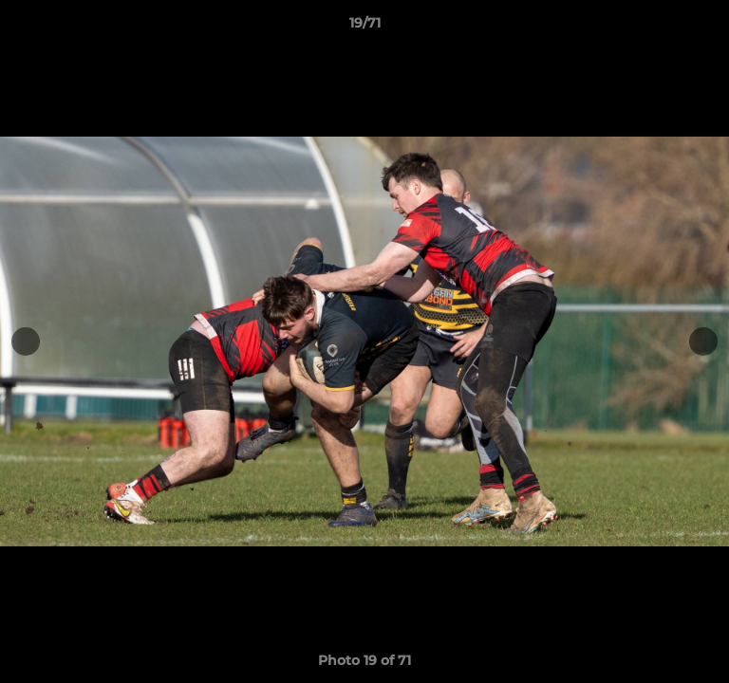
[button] (706, 27)
